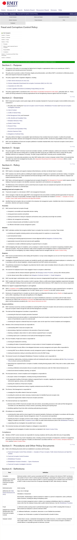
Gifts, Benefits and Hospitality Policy (17, 118)
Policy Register (4, 14)
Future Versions (38, 20)
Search (20, 10)
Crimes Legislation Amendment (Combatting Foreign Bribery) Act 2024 (26, 88)
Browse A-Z (11, 10)
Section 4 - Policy (5, 41)
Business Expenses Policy (14, 131)
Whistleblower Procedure (51, 105)
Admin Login (73, 13)
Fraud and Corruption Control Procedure (33, 105)
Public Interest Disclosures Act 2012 (37, 301)
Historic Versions (13, 20)
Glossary (54, 10)
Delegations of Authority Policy (16, 134)
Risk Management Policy (14, 115)
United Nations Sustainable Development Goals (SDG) (44, 91)
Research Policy (12, 126)
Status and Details (38, 17)
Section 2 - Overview (6, 37)
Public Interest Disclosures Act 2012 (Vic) (18, 80)
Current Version (12, 17)
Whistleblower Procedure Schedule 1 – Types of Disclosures (23, 461)
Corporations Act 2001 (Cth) (15, 86)
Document (13, 14)
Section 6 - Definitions (6, 57)
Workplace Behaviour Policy (15, 120)
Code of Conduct (12, 110)
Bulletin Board (29, 10)
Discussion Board (42, 10)
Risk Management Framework (55, 180)
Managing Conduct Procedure (45, 272)
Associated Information (64, 17)
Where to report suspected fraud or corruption (10, 47)
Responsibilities (6, 49)
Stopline (60, 293)
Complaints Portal (14, 288)
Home (3, 10)
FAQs (60, 10)
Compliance (5, 51)
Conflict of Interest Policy (14, 112)
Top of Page (72, 96)
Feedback (13, 23)
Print (64, 20)
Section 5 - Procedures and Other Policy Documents (10, 55)
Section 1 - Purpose (6, 35)
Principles (5, 44)
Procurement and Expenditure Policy (17, 128)
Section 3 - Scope (5, 39)
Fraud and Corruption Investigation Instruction (19, 464)
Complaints (46, 290)
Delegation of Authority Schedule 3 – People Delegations (46, 275)
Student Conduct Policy (14, 123)
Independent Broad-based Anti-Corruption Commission (49, 159)
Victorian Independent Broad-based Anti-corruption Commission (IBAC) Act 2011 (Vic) (30, 83)
